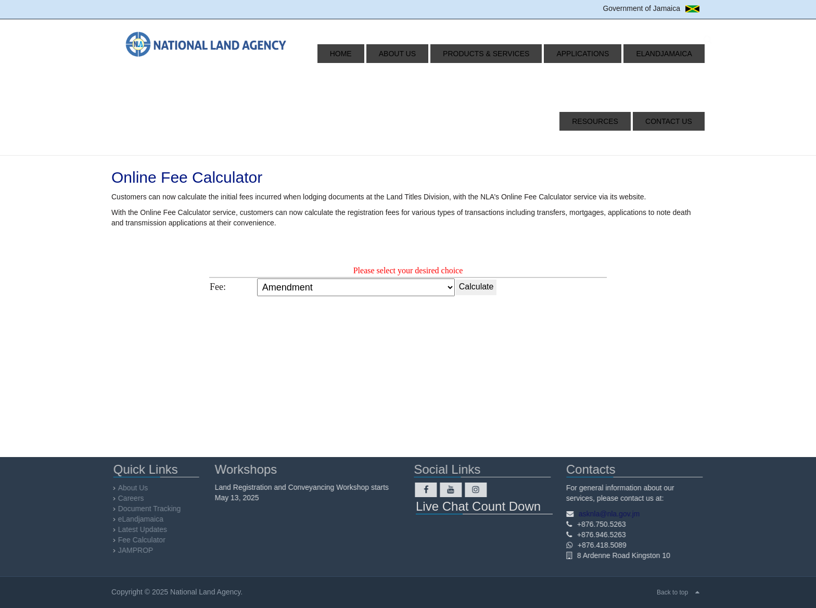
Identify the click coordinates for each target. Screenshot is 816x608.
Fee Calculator (144, 540)
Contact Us (673, 121)
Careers (134, 498)
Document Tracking (152, 508)
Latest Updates (145, 529)
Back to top (672, 592)
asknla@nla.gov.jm (606, 514)
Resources (674, 53)
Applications (538, 53)
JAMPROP (138, 550)
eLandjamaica (607, 53)
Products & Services (454, 53)
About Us (377, 53)
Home (332, 53)
